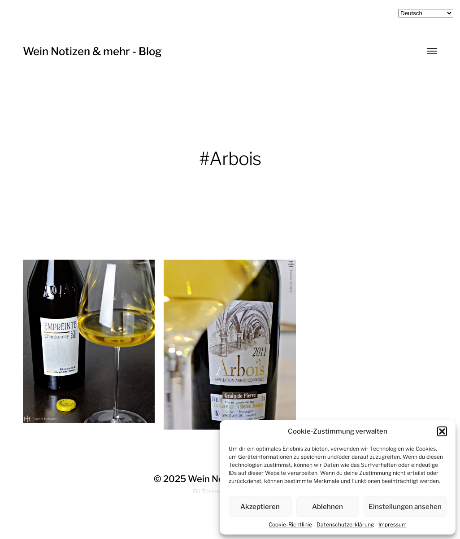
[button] (442, 431)
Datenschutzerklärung (345, 524)
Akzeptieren (260, 507)
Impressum (392, 524)
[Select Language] (425, 13)
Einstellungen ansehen (405, 507)
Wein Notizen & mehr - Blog (92, 51)
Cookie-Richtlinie (290, 524)
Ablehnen (327, 507)
